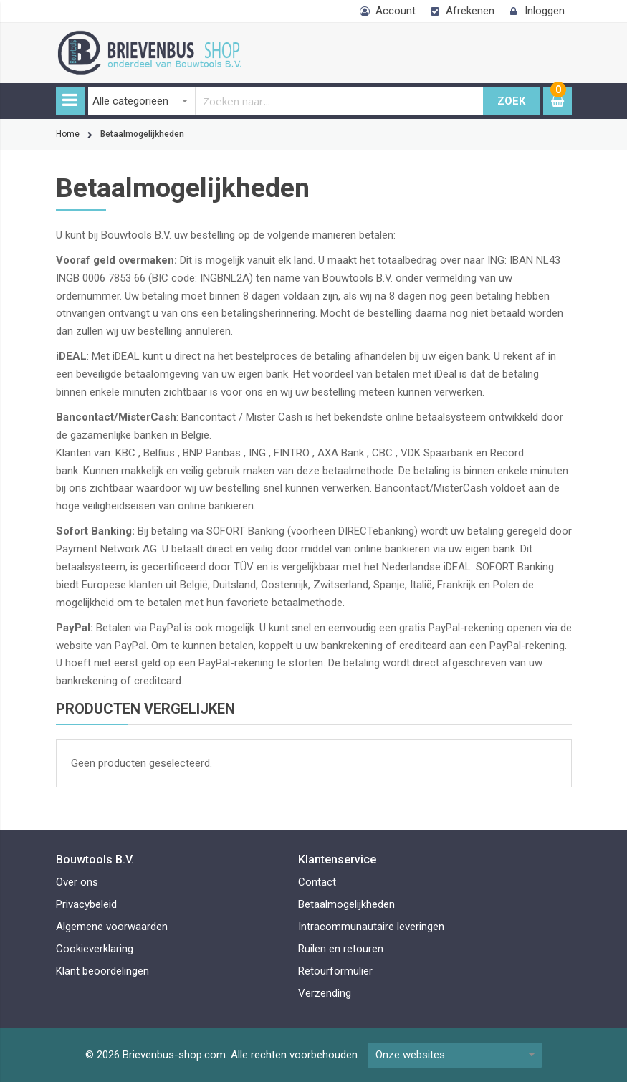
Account (395, 10)
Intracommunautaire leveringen (371, 926)
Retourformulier (335, 970)
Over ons (77, 882)
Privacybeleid (86, 904)
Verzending (324, 993)
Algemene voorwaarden (112, 926)
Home (68, 134)
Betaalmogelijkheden (346, 904)
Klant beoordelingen (102, 970)
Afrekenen (470, 10)
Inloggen (545, 10)
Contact (317, 882)
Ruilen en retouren (340, 948)
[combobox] (286, 101)
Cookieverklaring (94, 948)
